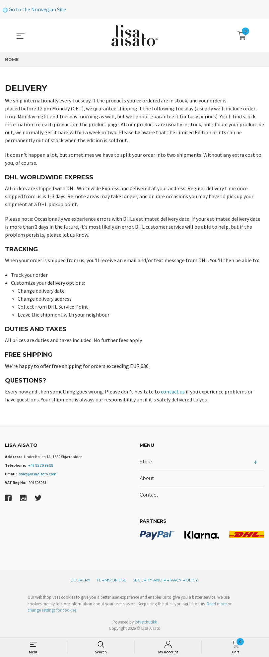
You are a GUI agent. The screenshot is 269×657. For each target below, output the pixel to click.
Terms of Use (111, 579)
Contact (149, 495)
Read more (217, 604)
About (147, 478)
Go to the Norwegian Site (34, 9)
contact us (173, 391)
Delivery (80, 579)
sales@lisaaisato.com (37, 473)
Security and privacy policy (165, 579)
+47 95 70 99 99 (40, 465)
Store (146, 462)
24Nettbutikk (146, 622)
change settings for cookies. (52, 610)
